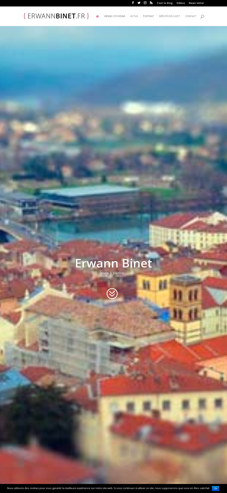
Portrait (148, 16)
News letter (196, 3)
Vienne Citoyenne (114, 16)
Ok (215, 488)
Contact (190, 16)
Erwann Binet (113, 263)
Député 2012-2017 (169, 16)
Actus (134, 16)
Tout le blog (165, 3)
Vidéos (181, 3)
